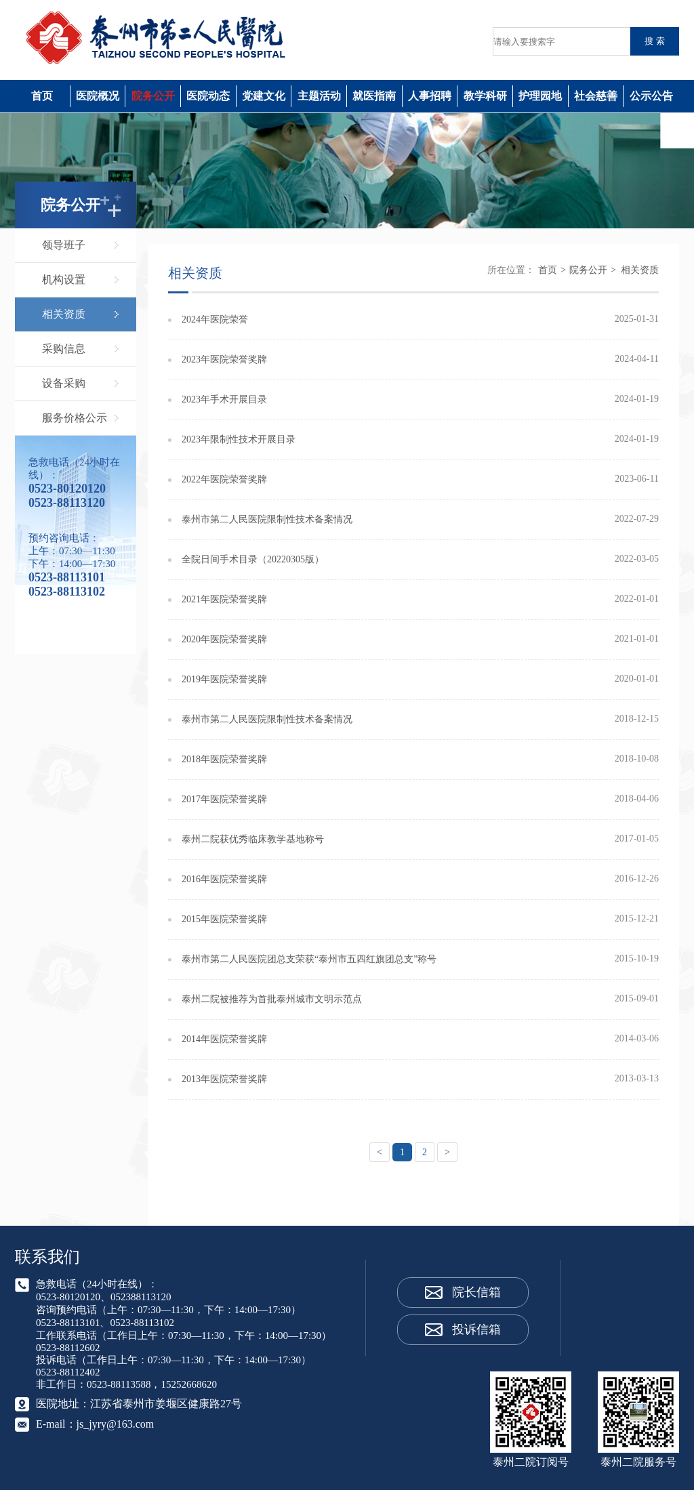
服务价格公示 (74, 417)
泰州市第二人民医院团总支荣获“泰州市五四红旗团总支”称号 (309, 959)
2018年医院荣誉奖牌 (224, 759)
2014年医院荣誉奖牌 (224, 1039)
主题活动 (319, 96)
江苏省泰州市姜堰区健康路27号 (166, 1403)
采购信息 (63, 348)
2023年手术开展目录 (224, 399)
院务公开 (153, 96)
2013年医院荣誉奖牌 (224, 1079)
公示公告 (651, 96)
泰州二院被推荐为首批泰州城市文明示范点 (272, 999)
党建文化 (263, 96)
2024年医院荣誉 (215, 319)
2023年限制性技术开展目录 (238, 439)
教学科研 (485, 96)
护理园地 (540, 96)
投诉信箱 (476, 1329)
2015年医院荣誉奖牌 (224, 919)
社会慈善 (595, 96)
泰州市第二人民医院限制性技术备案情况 (267, 519)
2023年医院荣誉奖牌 (224, 359)
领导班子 (63, 245)
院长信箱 (476, 1292)
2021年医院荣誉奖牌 (224, 599)
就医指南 (374, 96)
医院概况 (97, 96)
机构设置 (63, 279)
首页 (42, 96)
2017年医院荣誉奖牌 (224, 799)
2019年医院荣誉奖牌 (224, 679)
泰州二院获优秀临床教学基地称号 (253, 839)
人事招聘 (429, 96)
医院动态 (208, 96)
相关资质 (63, 314)
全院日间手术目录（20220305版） (253, 559)
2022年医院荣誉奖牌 (224, 479)
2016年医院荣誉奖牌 (224, 879)
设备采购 (63, 383)
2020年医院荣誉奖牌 (224, 639)
